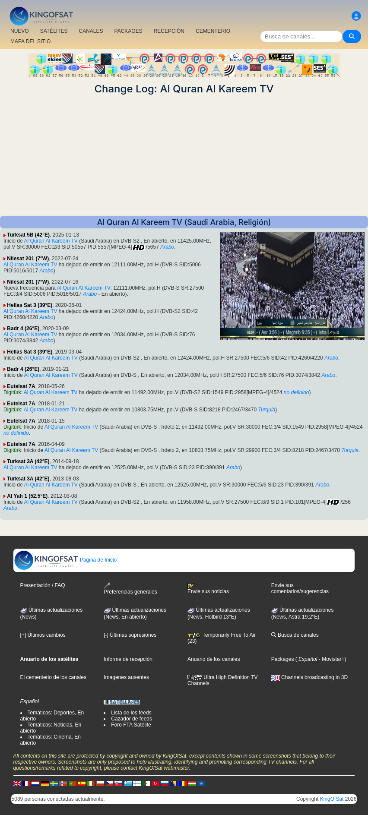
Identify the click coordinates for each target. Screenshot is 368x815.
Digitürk (12, 392)
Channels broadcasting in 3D (309, 677)
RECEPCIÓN (169, 31)
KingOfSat (332, 799)
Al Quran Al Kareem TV (51, 241)
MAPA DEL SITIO (30, 41)
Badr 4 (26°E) (23, 328)
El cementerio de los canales (53, 677)
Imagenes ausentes (126, 677)
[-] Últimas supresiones (130, 635)
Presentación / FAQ (42, 585)
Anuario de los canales (213, 659)
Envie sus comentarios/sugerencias (300, 588)
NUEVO (19, 31)
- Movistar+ (330, 659)
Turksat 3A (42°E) (28, 461)
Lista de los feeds (131, 713)
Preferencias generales (130, 588)
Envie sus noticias (208, 588)
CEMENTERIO (213, 31)
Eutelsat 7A (21, 386)
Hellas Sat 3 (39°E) (29, 305)
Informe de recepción (128, 659)
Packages (282, 659)
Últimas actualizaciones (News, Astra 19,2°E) (302, 613)
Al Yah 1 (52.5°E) (27, 496)
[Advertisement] (184, 155)
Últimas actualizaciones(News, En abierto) (135, 613)
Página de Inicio (65, 560)
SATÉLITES (54, 31)
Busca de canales (295, 635)
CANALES (91, 31)
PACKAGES (128, 31)
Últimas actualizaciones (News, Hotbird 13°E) (218, 613)
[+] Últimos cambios (43, 635)
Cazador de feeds (131, 719)
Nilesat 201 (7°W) (28, 259)
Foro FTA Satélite (131, 725)
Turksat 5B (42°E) (28, 235)
